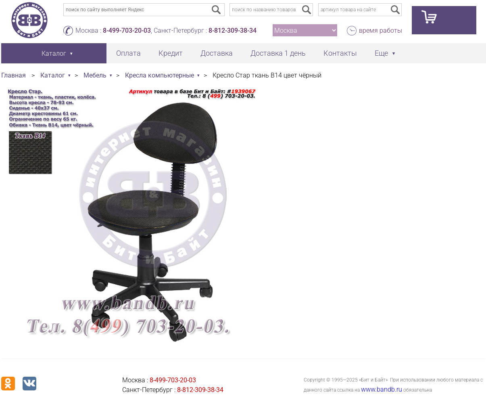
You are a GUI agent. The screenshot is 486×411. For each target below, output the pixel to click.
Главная (13, 75)
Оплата (128, 53)
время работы (380, 30)
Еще (381, 53)
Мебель (94, 75)
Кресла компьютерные (159, 75)
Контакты (340, 53)
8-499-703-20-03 (127, 30)
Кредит (171, 53)
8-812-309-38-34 (233, 30)
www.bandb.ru (381, 389)
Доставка (216, 53)
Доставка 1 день (278, 53)
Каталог (52, 75)
